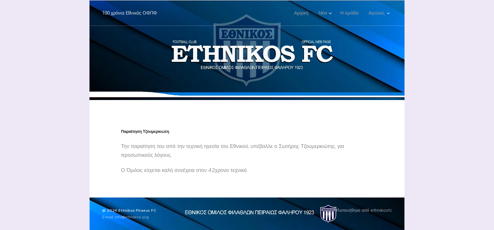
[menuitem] (302, 13)
